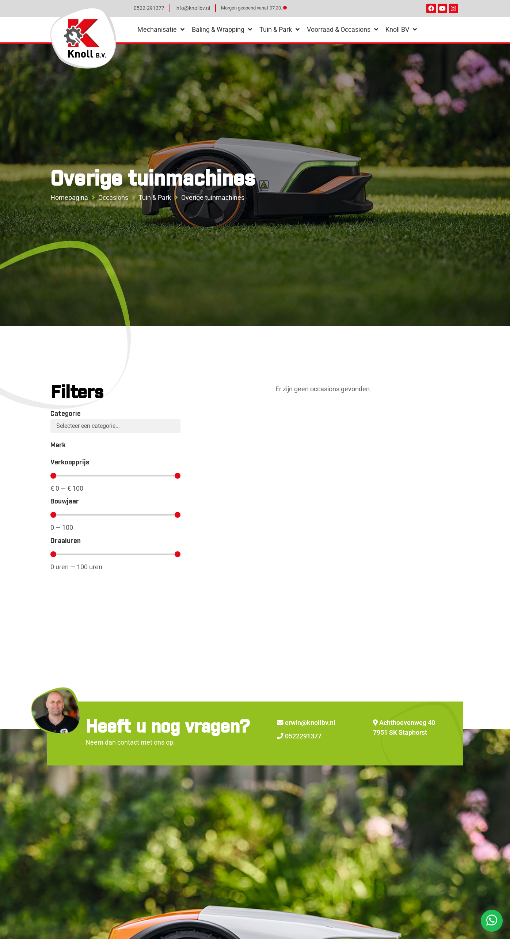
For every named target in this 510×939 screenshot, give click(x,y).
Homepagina (69, 197)
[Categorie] (115, 426)
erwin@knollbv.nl (306, 722)
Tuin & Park (154, 197)
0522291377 (299, 736)
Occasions (113, 197)
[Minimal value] (115, 476)
